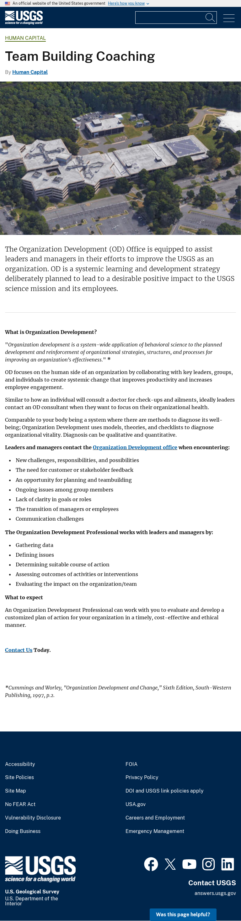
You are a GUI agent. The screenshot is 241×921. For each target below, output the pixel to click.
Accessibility (20, 764)
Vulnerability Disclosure (33, 818)
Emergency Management (155, 831)
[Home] (24, 23)
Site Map (15, 791)
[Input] (176, 17)
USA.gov (136, 804)
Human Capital (25, 38)
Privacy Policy (142, 777)
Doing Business (22, 831)
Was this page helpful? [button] (183, 915)
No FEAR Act (20, 804)
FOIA (131, 764)
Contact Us (18, 650)
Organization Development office (135, 447)
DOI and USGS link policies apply (165, 791)
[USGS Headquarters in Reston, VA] (120, 158)
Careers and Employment (155, 818)
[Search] (210, 17)
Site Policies (19, 777)
